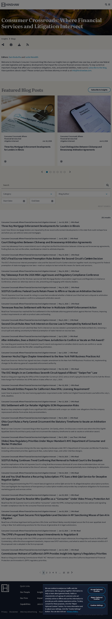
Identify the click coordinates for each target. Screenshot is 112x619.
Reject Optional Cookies (96, 598)
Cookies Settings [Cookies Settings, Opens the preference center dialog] (96, 605)
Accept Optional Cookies (97, 590)
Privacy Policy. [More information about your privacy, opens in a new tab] (72, 611)
